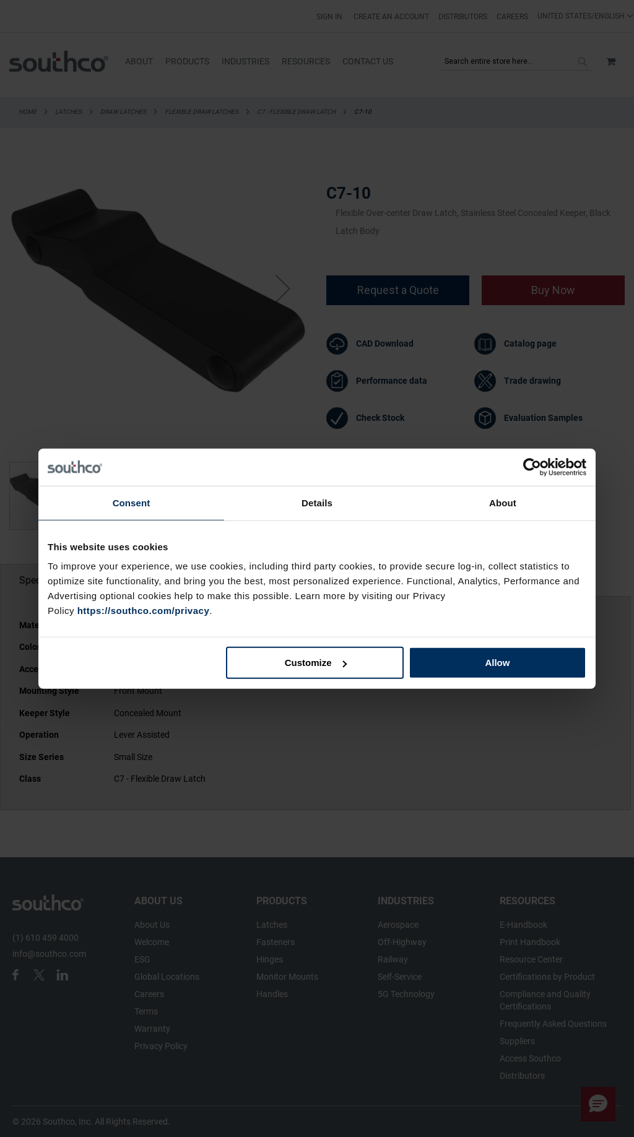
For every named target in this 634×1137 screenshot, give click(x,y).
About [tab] (502, 502)
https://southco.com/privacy (143, 610)
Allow (497, 662)
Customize (316, 662)
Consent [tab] (131, 502)
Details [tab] (317, 502)
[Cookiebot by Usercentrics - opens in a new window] (532, 466)
